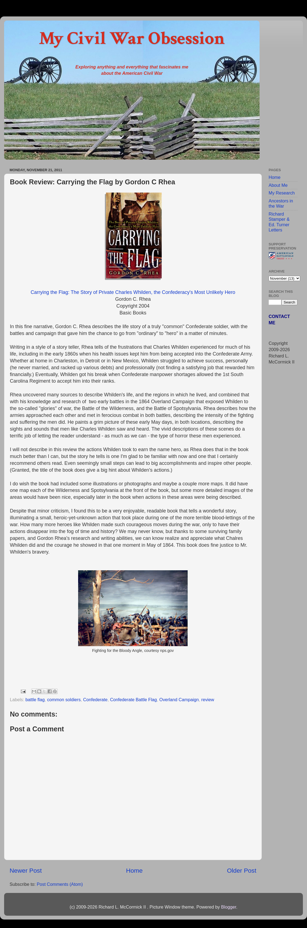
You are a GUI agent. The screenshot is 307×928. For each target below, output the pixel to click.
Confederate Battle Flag (133, 699)
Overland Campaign (179, 699)
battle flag (35, 699)
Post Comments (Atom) (60, 884)
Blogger (228, 906)
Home (134, 870)
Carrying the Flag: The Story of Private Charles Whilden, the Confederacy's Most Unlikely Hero (133, 292)
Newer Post (26, 870)
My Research (282, 192)
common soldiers (64, 699)
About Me (278, 185)
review (207, 699)
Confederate (95, 699)
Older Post (241, 870)
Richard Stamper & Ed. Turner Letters (279, 221)
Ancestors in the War (281, 203)
